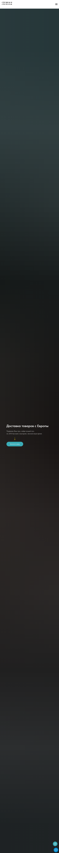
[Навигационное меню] (56, 4)
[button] (14, 444)
